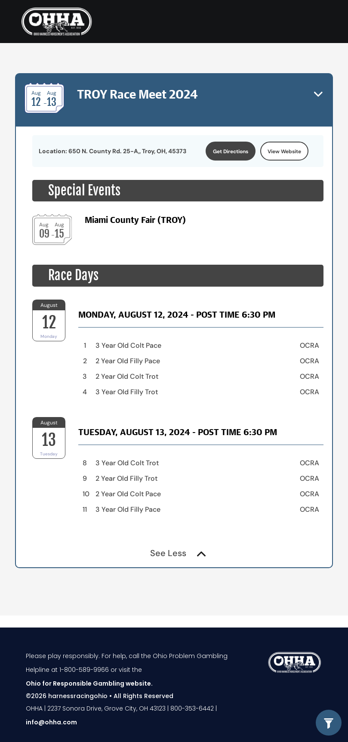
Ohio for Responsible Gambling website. (89, 683)
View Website (284, 151)
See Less (178, 553)
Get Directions (230, 151)
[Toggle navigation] (317, 21)
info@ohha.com (51, 722)
